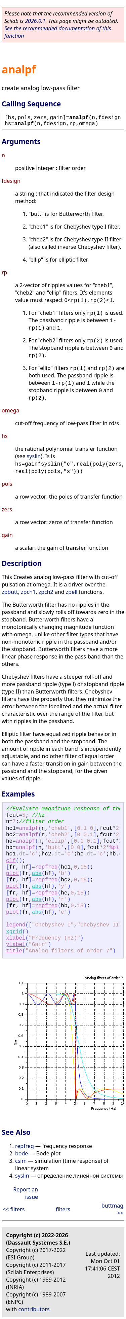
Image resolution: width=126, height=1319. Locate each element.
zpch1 (28, 592)
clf (11, 861)
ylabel (16, 945)
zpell (72, 592)
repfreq (46, 867)
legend (16, 925)
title (14, 951)
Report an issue (25, 1193)
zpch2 (46, 592)
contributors (34, 1309)
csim (21, 1160)
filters (63, 1209)
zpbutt (10, 592)
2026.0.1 (35, 21)
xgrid (14, 932)
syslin (34, 456)
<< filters (14, 1209)
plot (12, 874)
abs (37, 874)
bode (21, 1153)
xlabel (16, 938)
